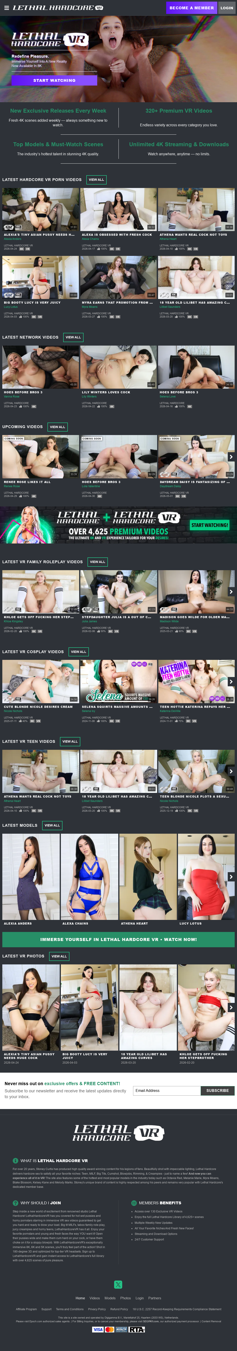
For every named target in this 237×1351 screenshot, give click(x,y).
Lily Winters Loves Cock (106, 392)
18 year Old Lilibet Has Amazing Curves (121, 796)
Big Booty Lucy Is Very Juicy (32, 303)
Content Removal (211, 1321)
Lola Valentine (91, 486)
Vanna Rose (11, 396)
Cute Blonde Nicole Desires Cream (38, 707)
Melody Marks (64, 1182)
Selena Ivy (88, 711)
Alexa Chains (90, 239)
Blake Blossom (22, 1182)
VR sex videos (69, 1220)
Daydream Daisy (170, 486)
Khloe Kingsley (13, 621)
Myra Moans (89, 306)
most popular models (116, 1178)
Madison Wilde (169, 621)
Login (227, 7)
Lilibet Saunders (170, 306)
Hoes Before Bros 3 (23, 392)
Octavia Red (174, 1178)
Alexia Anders (12, 239)
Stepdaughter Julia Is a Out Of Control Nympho (130, 617)
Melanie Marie (193, 1178)
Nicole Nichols (13, 711)
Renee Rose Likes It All (27, 482)
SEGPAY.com (151, 1321)
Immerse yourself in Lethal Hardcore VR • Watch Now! (118, 939)
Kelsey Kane (41, 1182)
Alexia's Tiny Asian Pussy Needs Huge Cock (47, 235)
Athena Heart (168, 239)
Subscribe (217, 1091)
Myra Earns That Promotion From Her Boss (124, 303)
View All (96, 179)
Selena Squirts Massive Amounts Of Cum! (123, 707)
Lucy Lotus (11, 306)
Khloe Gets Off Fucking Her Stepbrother (45, 617)
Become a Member (192, 7)
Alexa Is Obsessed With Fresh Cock (117, 235)
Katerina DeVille (170, 711)
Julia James (89, 621)
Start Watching (54, 80)
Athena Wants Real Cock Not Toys (193, 235)
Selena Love (168, 396)
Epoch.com (35, 1321)
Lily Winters (89, 396)
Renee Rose (12, 486)
